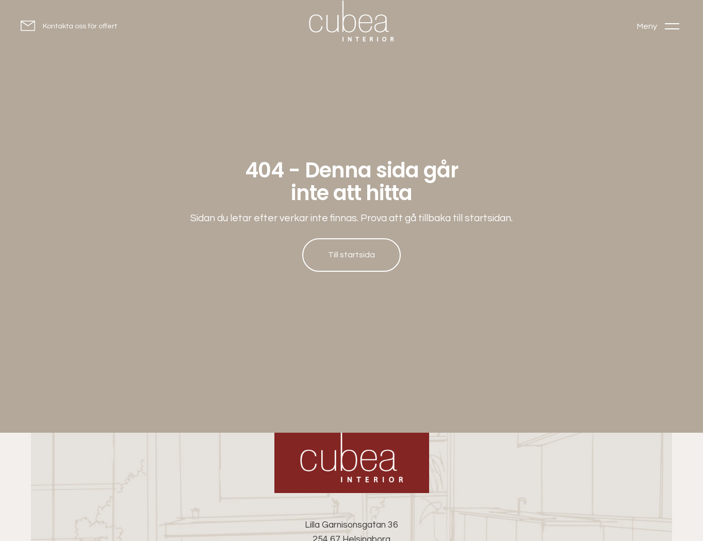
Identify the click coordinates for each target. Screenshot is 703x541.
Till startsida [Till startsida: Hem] (351, 255)
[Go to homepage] (352, 23)
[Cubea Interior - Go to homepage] (351, 463)
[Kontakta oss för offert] (69, 25)
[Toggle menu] (658, 26)
